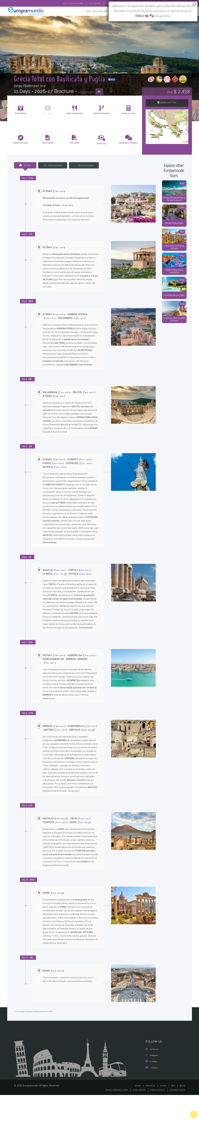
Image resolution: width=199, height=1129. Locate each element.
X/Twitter (152, 1061)
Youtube (152, 1067)
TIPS (173, 1085)
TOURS (163, 1085)
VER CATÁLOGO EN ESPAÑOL (73, 3)
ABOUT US (150, 1085)
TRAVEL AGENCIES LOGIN (116, 1090)
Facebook (152, 1049)
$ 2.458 (178, 92)
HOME (138, 1085)
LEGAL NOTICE (139, 1090)
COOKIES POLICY (177, 1090)
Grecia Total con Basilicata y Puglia (67, 74)
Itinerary (25, 165)
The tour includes (84, 165)
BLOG (182, 1085)
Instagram (152, 1055)
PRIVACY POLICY (157, 1090)
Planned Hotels (52, 165)
